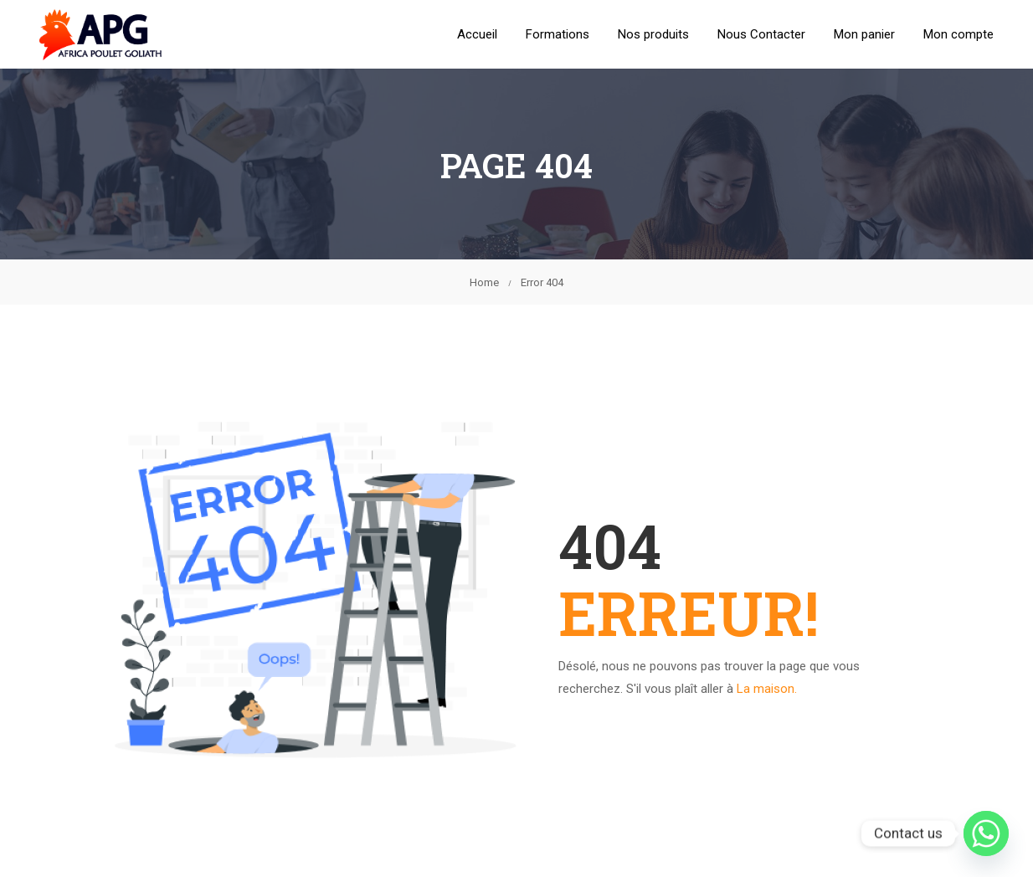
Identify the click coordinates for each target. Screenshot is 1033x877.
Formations (557, 35)
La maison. (767, 690)
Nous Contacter (761, 35)
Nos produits (653, 35)
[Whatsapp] (986, 833)
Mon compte (958, 35)
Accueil (477, 35)
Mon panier (864, 35)
